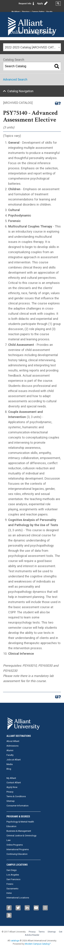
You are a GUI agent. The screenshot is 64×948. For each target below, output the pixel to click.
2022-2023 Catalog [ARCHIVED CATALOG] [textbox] (33, 47)
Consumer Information (17, 805)
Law (8, 840)
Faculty (49, 12)
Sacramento (12, 888)
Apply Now (11, 787)
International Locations (17, 897)
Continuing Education (16, 854)
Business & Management (18, 831)
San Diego (11, 870)
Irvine (9, 893)
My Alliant (16, 12)
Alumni (9, 750)
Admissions (12, 745)
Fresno (9, 884)
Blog (8, 769)
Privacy (9, 791)
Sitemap (10, 801)
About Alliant (12, 741)
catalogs (15, 940)
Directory (26, 12)
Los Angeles (12, 874)
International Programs (17, 849)
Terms (42, 931)
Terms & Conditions (16, 796)
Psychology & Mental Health (20, 821)
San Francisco (13, 879)
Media (9, 764)
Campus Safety (38, 12)
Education (11, 826)
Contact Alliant (13, 782)
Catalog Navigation (20, 91)
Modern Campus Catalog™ (38, 944)
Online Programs (14, 845)
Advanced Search (15, 79)
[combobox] (32, 47)
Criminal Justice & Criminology (21, 835)
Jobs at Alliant (13, 759)
